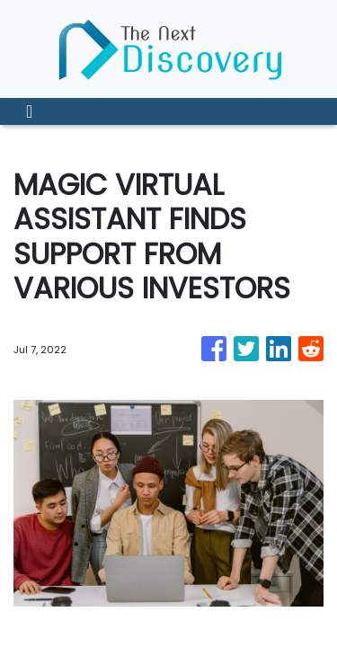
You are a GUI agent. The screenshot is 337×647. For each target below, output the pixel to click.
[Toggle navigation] (29, 111)
